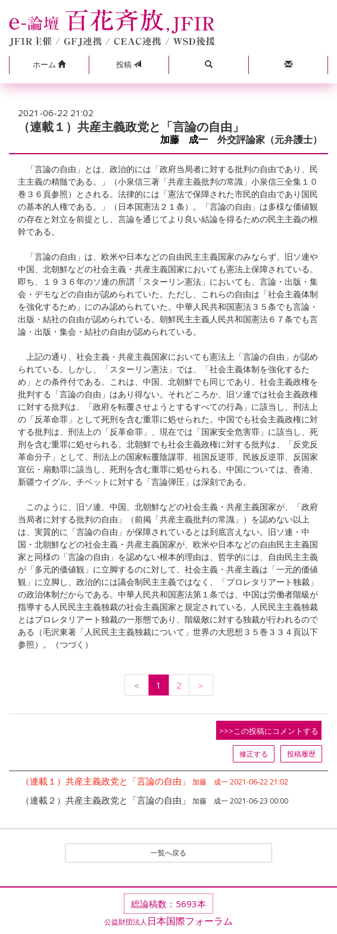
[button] (49, 64)
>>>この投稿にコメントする (269, 731)
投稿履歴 (301, 754)
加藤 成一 (184, 140)
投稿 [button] (128, 64)
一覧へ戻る (168, 853)
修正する (253, 754)
